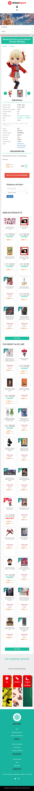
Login (17, 762)
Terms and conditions (17, 744)
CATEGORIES (4, 27)
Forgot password (17, 759)
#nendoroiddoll (21, 145)
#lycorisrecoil (21, 147)
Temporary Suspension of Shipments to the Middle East (15, 35)
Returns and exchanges (17, 735)
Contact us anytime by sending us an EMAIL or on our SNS (17, 774)
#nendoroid (20, 143)
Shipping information (17, 732)
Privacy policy (17, 747)
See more (17, 338)
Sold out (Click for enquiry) (17, 175)
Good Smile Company (23, 116)
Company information (17, 750)
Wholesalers (17, 765)
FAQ (17, 729)
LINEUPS (3, 31)
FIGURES (5, 46)
